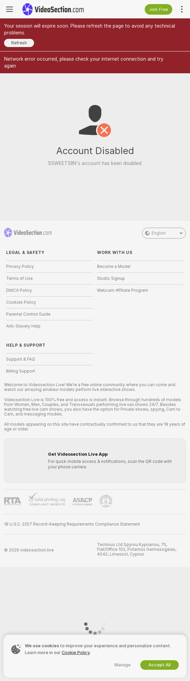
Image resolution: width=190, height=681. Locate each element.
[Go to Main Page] (53, 9)
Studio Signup (111, 278)
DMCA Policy (19, 290)
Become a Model (113, 266)
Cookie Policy (76, 652)
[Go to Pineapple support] (105, 501)
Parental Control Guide (28, 314)
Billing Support (20, 371)
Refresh (19, 42)
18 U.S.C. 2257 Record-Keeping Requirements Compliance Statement (72, 524)
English (164, 233)
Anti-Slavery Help (23, 326)
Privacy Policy (20, 266)
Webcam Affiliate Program (122, 290)
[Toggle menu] (9, 9)
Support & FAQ (20, 359)
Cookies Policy (21, 302)
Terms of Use (19, 278)
